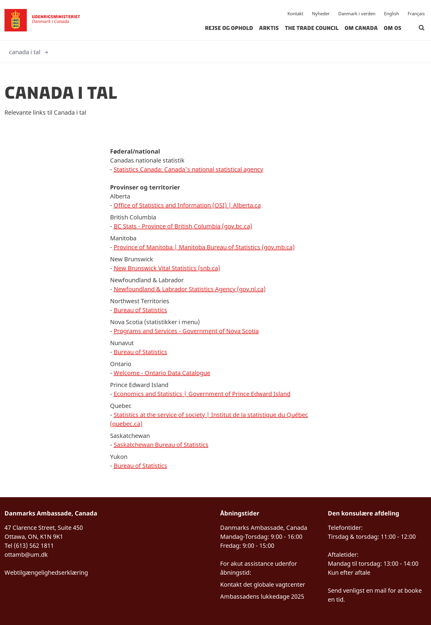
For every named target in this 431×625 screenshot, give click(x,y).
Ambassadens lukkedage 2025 (262, 596)
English (391, 13)
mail (380, 590)
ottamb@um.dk (26, 554)
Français (416, 13)
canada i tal (24, 52)
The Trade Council (312, 28)
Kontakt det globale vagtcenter (262, 584)
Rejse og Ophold (229, 28)
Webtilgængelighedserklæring (46, 572)
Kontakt (295, 13)
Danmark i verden (356, 13)
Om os (392, 28)
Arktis (269, 28)
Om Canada (361, 28)
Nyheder (321, 13)
